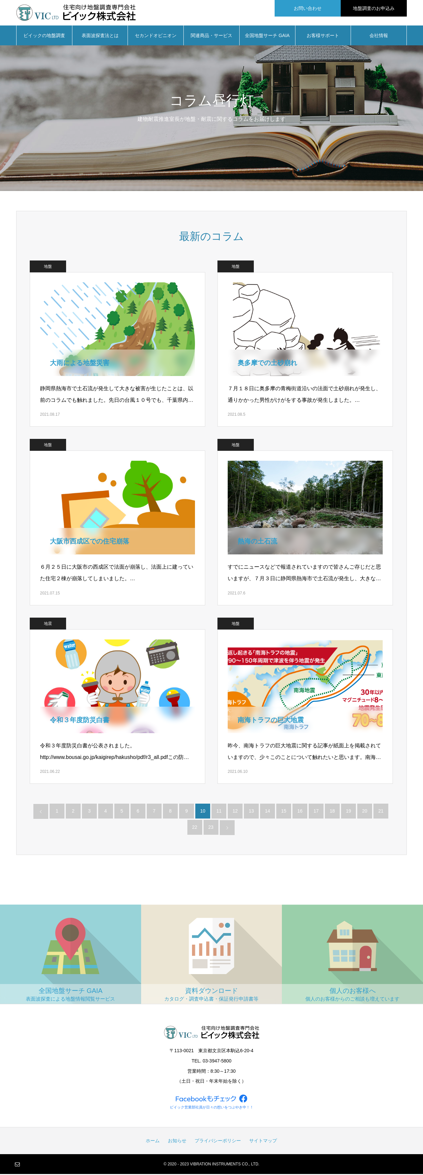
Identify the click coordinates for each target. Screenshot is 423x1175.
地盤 (48, 267)
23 (210, 828)
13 (251, 812)
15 (284, 812)
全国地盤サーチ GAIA (267, 36)
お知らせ (177, 1141)
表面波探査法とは (100, 36)
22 (194, 828)
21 (381, 812)
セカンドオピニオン (155, 36)
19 (348, 812)
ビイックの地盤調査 (44, 36)
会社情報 (378, 36)
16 (300, 812)
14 (267, 812)
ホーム (153, 1141)
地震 (48, 624)
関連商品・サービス (211, 36)
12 (235, 812)
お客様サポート (323, 36)
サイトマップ (263, 1141)
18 (332, 812)
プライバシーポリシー (218, 1141)
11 (219, 812)
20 (364, 812)
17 (316, 812)
